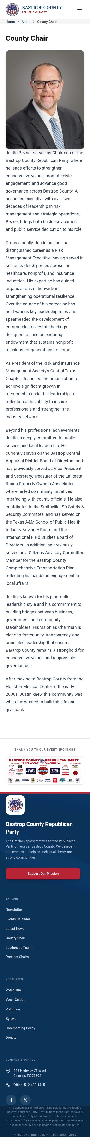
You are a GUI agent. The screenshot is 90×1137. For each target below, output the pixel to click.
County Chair (15, 938)
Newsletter (14, 909)
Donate (11, 1037)
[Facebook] (11, 1100)
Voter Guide (15, 1000)
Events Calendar (18, 919)
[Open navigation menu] (79, 9)
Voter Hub (13, 990)
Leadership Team (19, 947)
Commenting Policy (20, 1028)
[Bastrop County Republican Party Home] (34, 9)
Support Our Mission (43, 874)
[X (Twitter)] (25, 1100)
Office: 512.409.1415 (29, 1085)
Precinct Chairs (17, 957)
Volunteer (13, 1009)
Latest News (15, 929)
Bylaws (11, 1019)
